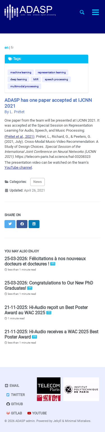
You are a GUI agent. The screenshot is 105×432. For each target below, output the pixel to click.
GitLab (14, 413)
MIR (35, 79)
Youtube (37, 413)
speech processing (56, 79)
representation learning (52, 72)
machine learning (20, 72)
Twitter (15, 395)
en (6, 47)
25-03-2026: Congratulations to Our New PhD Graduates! (48, 285)
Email (11, 386)
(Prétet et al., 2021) (19, 136)
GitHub (14, 404)
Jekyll (57, 421)
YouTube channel (18, 167)
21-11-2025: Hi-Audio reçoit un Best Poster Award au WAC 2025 (46, 310)
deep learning (18, 79)
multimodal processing (24, 86)
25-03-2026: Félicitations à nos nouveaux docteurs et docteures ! (45, 261)
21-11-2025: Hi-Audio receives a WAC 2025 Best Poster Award (51, 334)
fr (12, 47)
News (37, 182)
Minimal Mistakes (77, 421)
